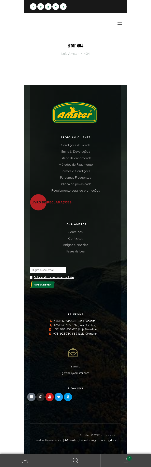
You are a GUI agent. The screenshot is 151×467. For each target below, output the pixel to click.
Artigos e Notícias (75, 245)
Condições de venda (75, 145)
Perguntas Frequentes (75, 177)
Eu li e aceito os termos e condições (54, 277)
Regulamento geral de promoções (75, 190)
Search (75, 460)
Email (75, 366)
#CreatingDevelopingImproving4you (91, 440)
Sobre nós (75, 232)
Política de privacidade (76, 184)
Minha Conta (25, 460)
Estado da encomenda (75, 158)
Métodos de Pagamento (75, 164)
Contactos (75, 238)
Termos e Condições (75, 171)
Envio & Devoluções (75, 151)
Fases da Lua (75, 251)
